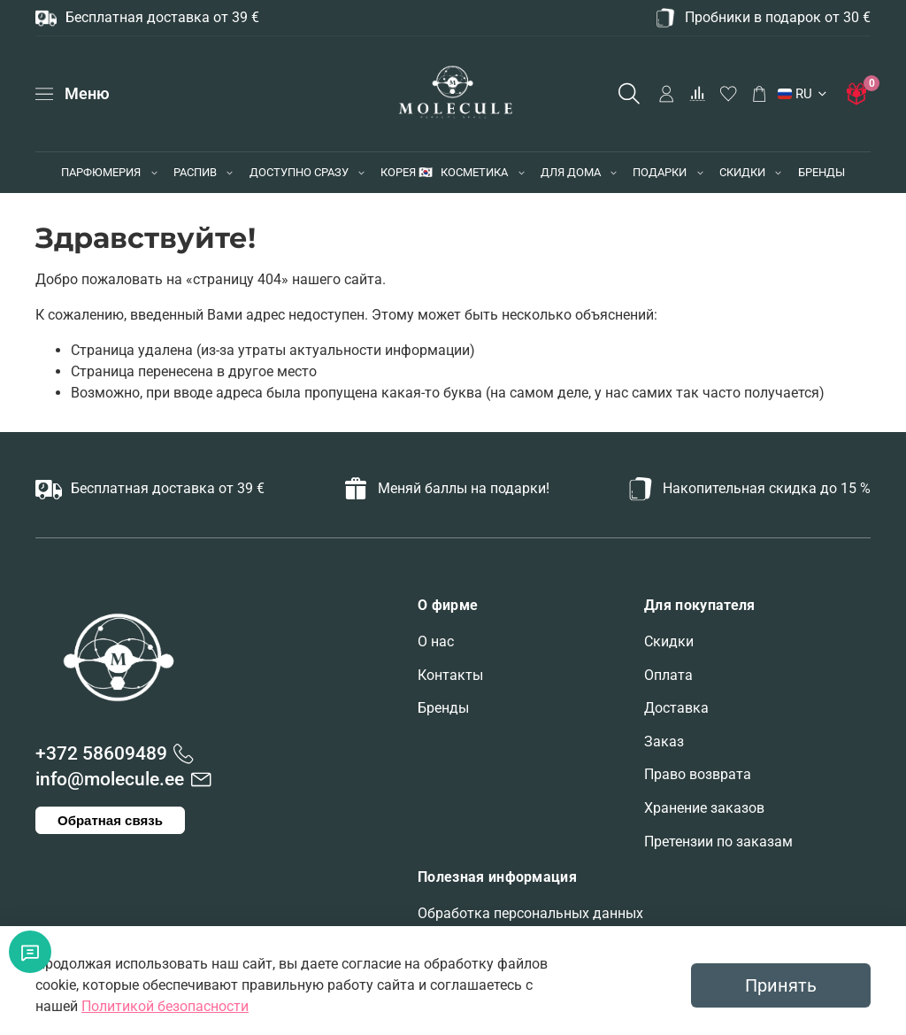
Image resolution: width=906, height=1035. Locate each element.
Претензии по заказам (718, 841)
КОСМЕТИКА (474, 172)
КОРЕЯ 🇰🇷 (406, 172)
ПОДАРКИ (660, 172)
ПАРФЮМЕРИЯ (101, 172)
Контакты (450, 675)
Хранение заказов (704, 807)
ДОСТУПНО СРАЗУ (299, 172)
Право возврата (697, 774)
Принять (781, 985)
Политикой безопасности (165, 1006)
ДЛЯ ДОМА (571, 172)
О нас (436, 641)
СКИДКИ (742, 172)
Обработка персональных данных (530, 913)
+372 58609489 (101, 753)
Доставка (676, 707)
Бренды (443, 707)
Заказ (664, 741)
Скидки (669, 641)
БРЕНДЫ (821, 172)
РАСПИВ (195, 172)
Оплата (668, 675)
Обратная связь (110, 820)
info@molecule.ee (109, 779)
